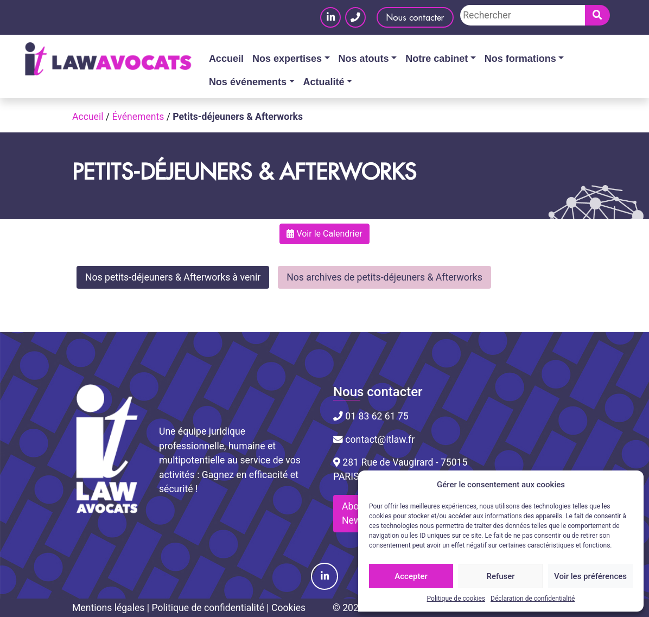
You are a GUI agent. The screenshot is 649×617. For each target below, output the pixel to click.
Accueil (226, 58)
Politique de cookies (456, 598)
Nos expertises (287, 58)
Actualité (324, 82)
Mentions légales (108, 607)
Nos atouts (364, 58)
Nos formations (520, 58)
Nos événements (248, 82)
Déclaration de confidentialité (533, 598)
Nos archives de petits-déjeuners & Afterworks (384, 277)
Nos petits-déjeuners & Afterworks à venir (172, 277)
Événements (138, 116)
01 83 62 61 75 (371, 416)
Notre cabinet (436, 58)
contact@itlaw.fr (374, 439)
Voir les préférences (590, 576)
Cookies (288, 607)
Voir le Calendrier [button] (324, 233)
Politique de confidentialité (207, 607)
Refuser (500, 576)
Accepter (411, 576)
